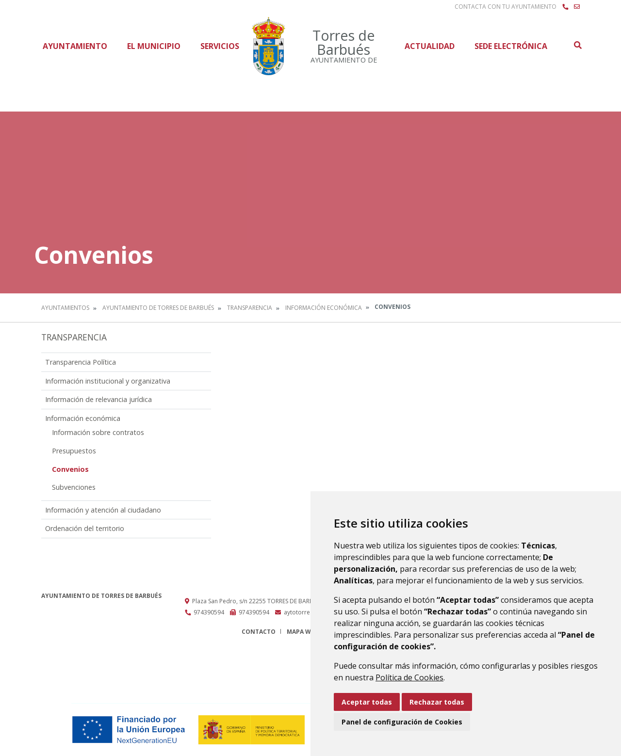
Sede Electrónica (510, 46)
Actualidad (430, 46)
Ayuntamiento (75, 46)
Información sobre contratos (98, 432)
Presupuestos (74, 450)
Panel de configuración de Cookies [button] (402, 721)
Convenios (70, 469)
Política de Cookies (409, 677)
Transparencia (249, 308)
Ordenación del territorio (84, 528)
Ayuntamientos (65, 308)
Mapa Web (302, 631)
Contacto (259, 631)
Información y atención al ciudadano (103, 510)
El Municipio (153, 46)
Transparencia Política (80, 362)
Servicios (219, 46)
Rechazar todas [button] (436, 702)
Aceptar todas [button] (367, 702)
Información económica (323, 308)
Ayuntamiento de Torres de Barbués (158, 308)
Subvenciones (74, 487)
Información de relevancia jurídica (98, 399)
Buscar (577, 45)
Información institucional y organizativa (107, 381)
